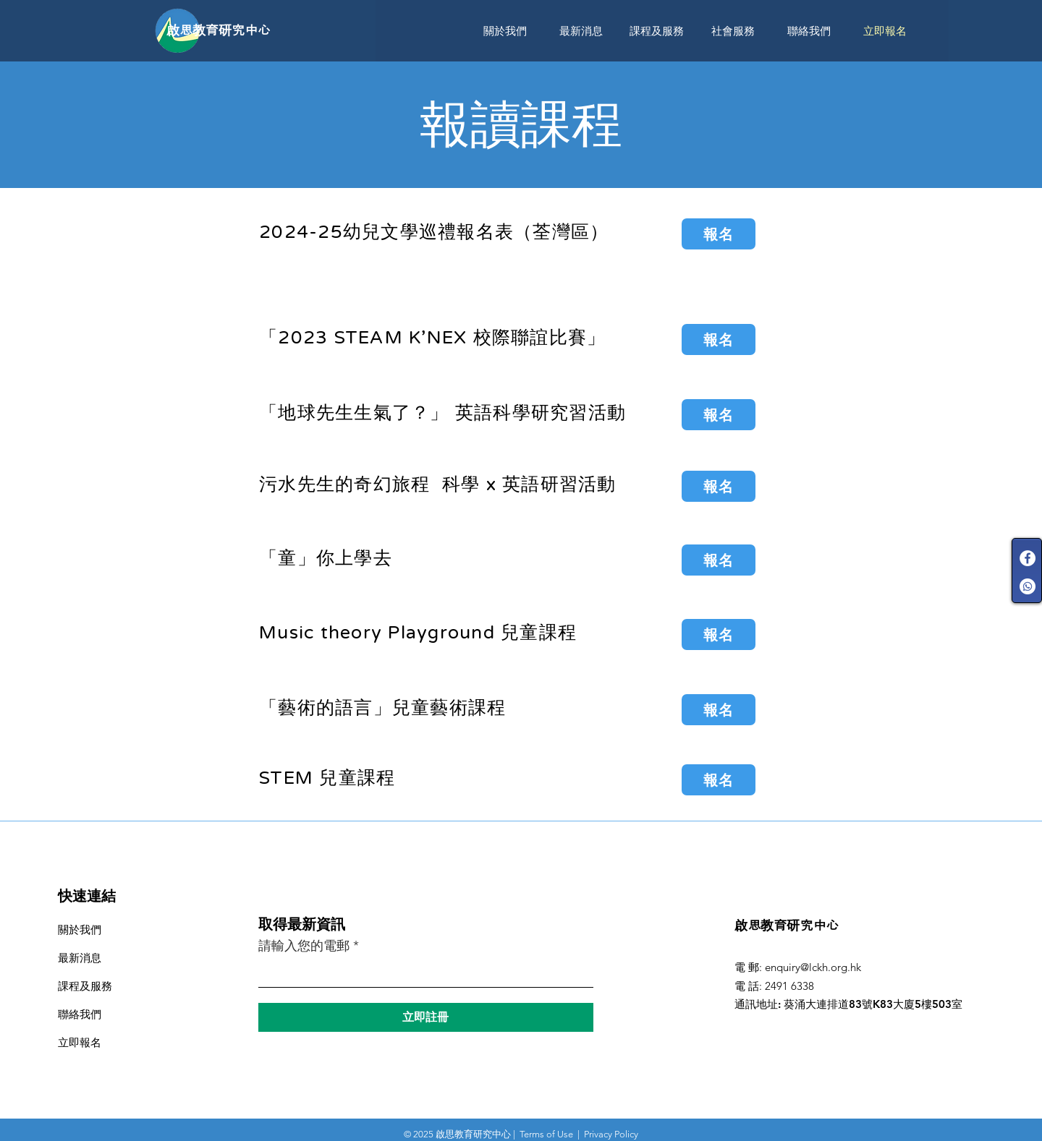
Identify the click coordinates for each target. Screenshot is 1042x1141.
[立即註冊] (425, 1017)
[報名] (718, 233)
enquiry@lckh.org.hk (813, 967)
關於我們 (79, 929)
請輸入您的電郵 (304, 945)
